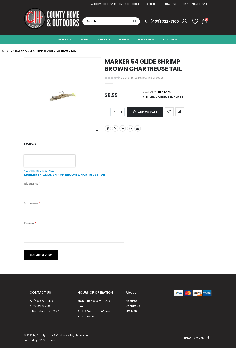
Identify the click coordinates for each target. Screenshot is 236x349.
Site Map (131, 312)
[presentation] (49, 162)
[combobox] (111, 21)
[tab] (33, 146)
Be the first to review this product (142, 78)
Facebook (108, 130)
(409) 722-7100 (41, 302)
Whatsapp (130, 130)
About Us (131, 302)
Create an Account (194, 4)
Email (137, 130)
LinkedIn (122, 130)
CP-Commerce (47, 341)
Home (3, 50)
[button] (97, 130)
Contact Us (169, 4)
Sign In (150, 4)
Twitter (115, 130)
